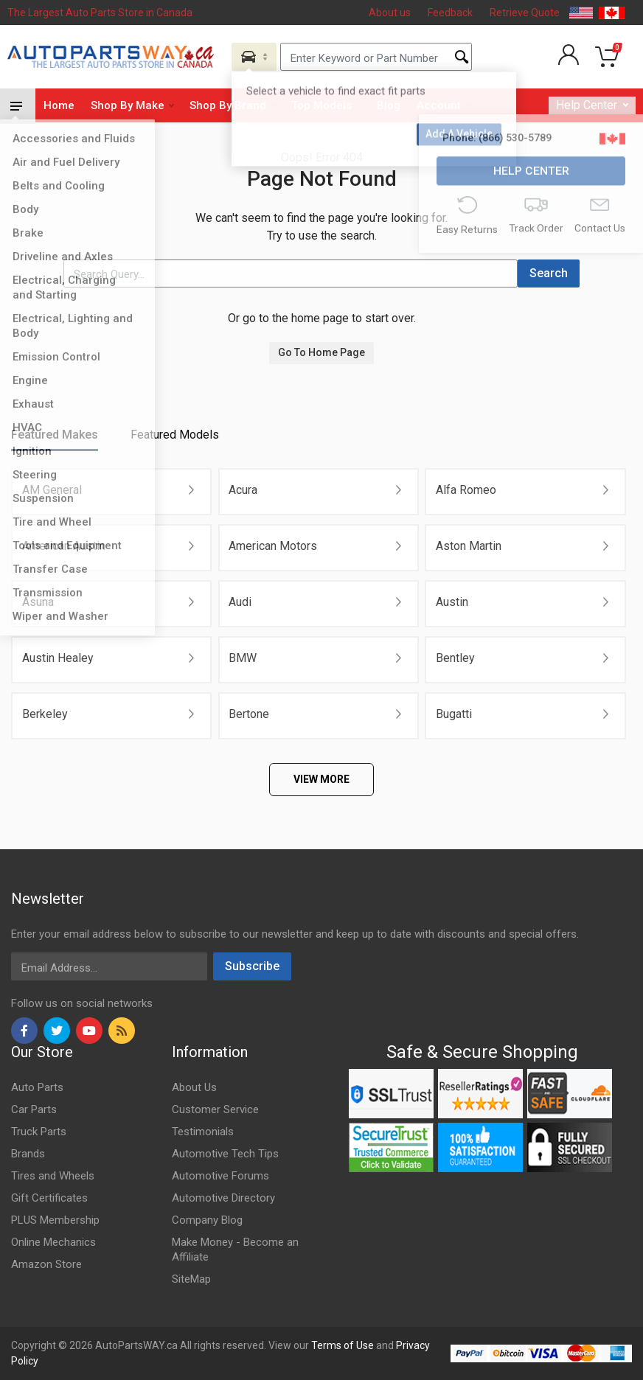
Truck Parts (38, 1131)
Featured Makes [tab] (54, 435)
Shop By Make (132, 105)
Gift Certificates (49, 1198)
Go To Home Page (321, 352)
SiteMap (191, 1279)
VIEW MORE (321, 779)
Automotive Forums (220, 1175)
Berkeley (45, 714)
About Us (194, 1087)
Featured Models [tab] (175, 435)
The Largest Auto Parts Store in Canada (99, 12)
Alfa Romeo (466, 490)
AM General (52, 490)
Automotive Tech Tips (225, 1153)
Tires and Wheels (52, 1175)
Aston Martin (468, 546)
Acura (243, 490)
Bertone (249, 714)
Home (59, 105)
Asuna (38, 602)
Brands (28, 1153)
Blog (388, 105)
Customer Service (215, 1109)
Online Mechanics (53, 1242)
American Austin (63, 546)
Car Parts (34, 1109)
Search (548, 273)
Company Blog (207, 1220)
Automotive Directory (223, 1198)
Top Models (326, 105)
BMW (243, 658)
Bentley (455, 658)
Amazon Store (46, 1264)
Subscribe (252, 966)
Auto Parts (37, 1087)
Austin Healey (58, 658)
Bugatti (454, 714)
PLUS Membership (55, 1220)
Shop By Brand (233, 105)
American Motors (273, 546)
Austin (452, 602)
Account (443, 105)
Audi (240, 602)
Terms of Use (342, 1345)
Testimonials (203, 1131)
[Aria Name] (254, 57)
